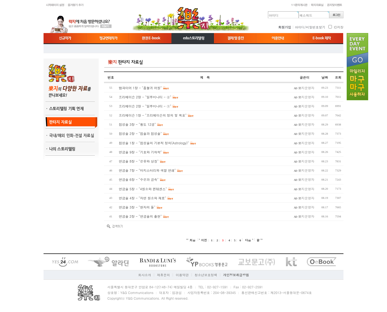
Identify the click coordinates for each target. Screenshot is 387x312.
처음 (192, 240)
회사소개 (144, 274)
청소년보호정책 (206, 274)
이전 (204, 240)
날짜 (324, 77)
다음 (248, 240)
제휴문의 (163, 274)
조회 (338, 77)
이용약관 (182, 274)
